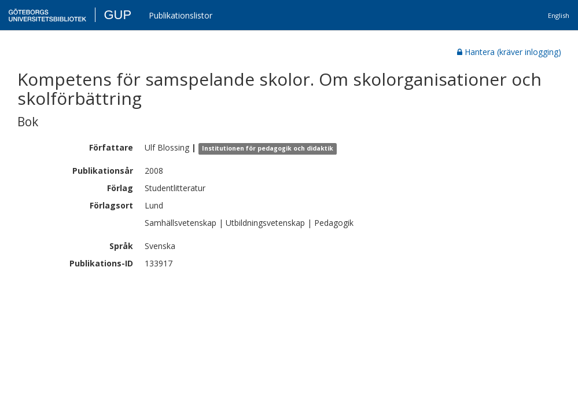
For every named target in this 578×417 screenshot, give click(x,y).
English (558, 15)
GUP (117, 15)
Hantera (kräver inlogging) (509, 51)
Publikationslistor (180, 15)
